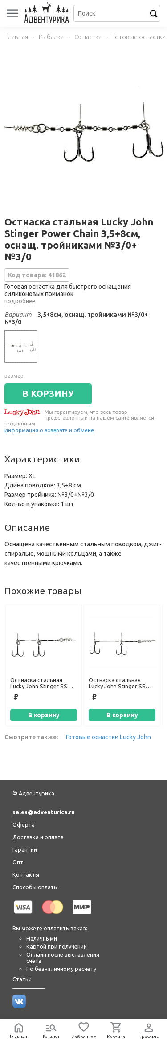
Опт (17, 862)
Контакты (25, 874)
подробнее (19, 301)
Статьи (22, 979)
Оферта (23, 824)
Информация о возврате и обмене (49, 430)
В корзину (44, 715)
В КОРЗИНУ (48, 394)
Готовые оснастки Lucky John (108, 737)
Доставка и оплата (38, 837)
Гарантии (24, 849)
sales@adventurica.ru (43, 812)
